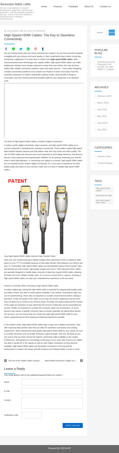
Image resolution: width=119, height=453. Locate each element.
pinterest (36, 49)
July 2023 (102, 129)
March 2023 (103, 103)
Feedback (73, 6)
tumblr (43, 49)
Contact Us (105, 6)
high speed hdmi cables (103, 189)
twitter (21, 49)
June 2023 (102, 123)
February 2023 (104, 96)
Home (44, 6)
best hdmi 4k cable (104, 195)
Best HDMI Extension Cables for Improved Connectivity (64, 360)
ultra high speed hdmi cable (103, 201)
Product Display (105, 163)
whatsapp (28, 49)
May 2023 (102, 116)
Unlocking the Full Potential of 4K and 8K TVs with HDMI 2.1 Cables (106, 66)
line (13, 49)
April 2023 (102, 109)
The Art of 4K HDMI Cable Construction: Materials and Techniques (25, 360)
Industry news (104, 156)
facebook (6, 49)
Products (58, 6)
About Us (89, 6)
